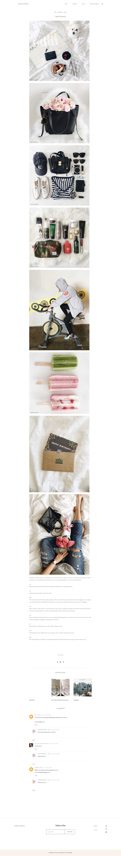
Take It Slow (32, 700)
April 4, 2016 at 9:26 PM (53, 729)
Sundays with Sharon (23, 4)
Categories (74, 3)
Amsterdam (76, 700)
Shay (36, 715)
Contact (83, 3)
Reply (36, 724)
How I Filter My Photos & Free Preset (59, 700)
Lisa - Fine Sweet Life (39, 743)
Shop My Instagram (94, 3)
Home (66, 3)
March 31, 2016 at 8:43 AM (51, 743)
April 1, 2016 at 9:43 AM (45, 767)
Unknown (37, 767)
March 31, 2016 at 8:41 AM (43, 715)
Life (55, 12)
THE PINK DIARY (42, 729)
